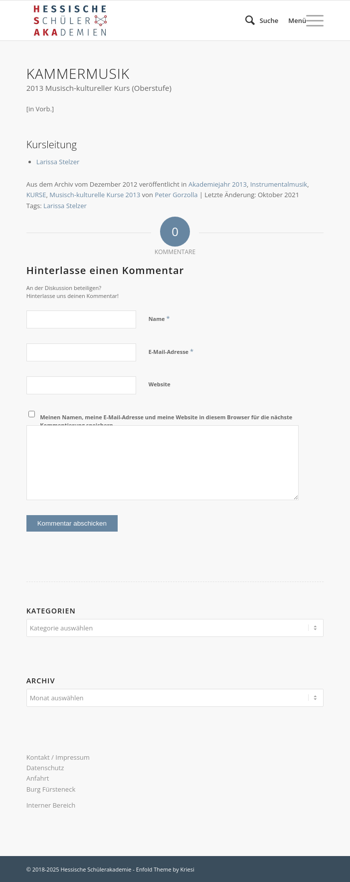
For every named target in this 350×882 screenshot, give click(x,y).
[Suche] (257, 20)
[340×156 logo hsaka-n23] (145, 20)
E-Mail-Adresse (171, 351)
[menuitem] (257, 20)
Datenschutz (45, 767)
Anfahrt (37, 778)
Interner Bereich (51, 805)
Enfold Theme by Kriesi (165, 869)
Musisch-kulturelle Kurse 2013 (94, 194)
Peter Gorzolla (176, 194)
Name (159, 318)
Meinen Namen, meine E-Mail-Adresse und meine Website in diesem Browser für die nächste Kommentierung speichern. (166, 421)
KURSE (36, 194)
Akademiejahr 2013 (217, 184)
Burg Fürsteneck (51, 789)
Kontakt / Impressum (58, 757)
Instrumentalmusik (278, 184)
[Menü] (301, 20)
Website (160, 384)
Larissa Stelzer (58, 161)
